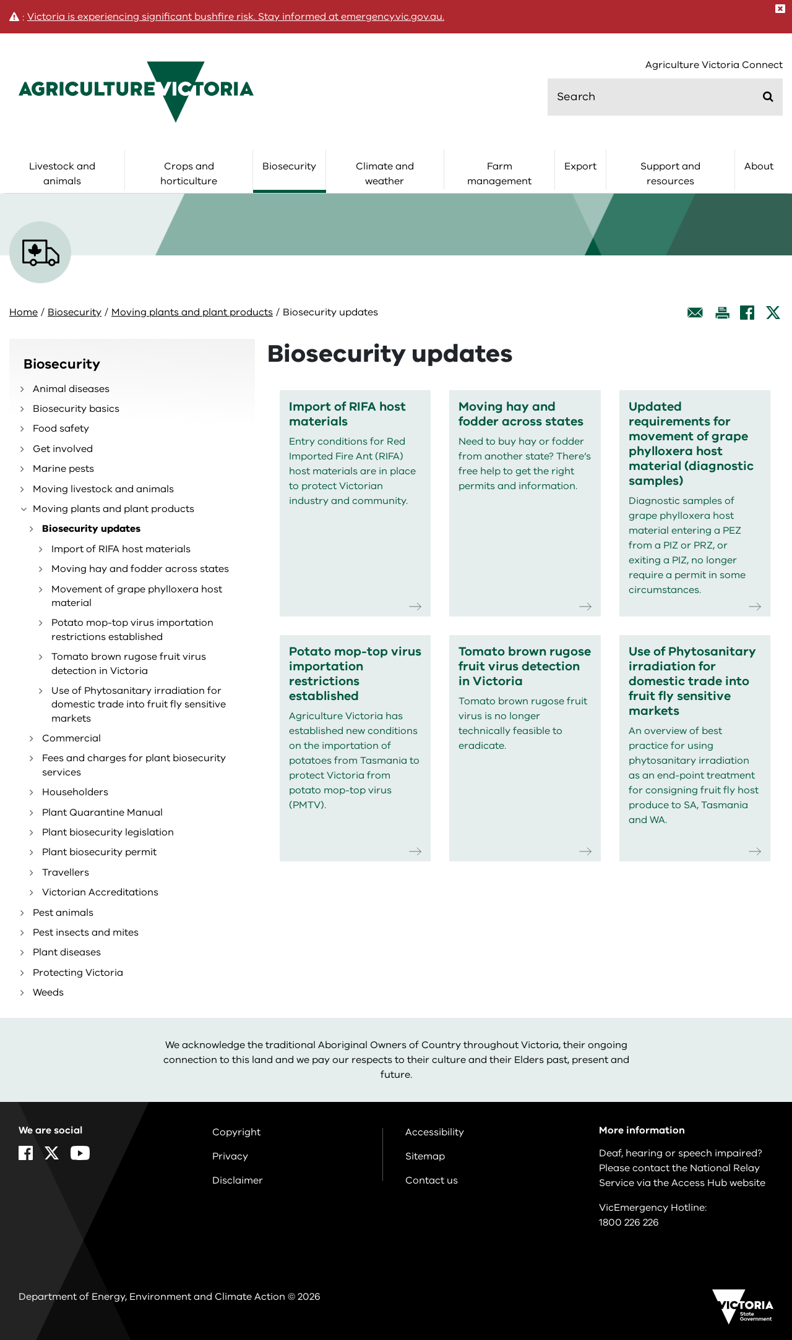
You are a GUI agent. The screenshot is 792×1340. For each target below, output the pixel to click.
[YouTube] (80, 1153)
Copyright (236, 1132)
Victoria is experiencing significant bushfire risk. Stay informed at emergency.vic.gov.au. (235, 16)
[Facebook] (747, 312)
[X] (773, 312)
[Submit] (768, 96)
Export (580, 166)
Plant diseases (67, 952)
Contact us (431, 1180)
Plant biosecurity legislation (108, 832)
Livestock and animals (62, 174)
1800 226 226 (629, 1222)
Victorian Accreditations (100, 892)
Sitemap (425, 1156)
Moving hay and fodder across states (140, 569)
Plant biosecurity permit (99, 852)
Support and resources (670, 174)
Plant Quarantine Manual (102, 812)
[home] (136, 91)
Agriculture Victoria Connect (714, 65)
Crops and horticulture (188, 174)
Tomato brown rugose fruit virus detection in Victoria (128, 663)
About (758, 166)
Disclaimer (237, 1180)
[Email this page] (695, 312)
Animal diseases (71, 389)
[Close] (780, 8)
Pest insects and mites (86, 932)
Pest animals (63, 913)
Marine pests (63, 469)
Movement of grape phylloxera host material (136, 596)
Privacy (230, 1156)
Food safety (61, 428)
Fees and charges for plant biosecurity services (134, 765)
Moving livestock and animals (103, 489)
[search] (665, 97)
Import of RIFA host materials (121, 549)
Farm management (499, 174)
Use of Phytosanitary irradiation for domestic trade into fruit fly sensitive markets (138, 704)
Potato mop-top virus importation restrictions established (132, 629)
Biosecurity (289, 166)
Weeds (48, 992)
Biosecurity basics (76, 409)
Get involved (63, 449)
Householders (75, 792)
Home (23, 312)
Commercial (71, 738)
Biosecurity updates (91, 529)
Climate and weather (385, 174)
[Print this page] (722, 312)
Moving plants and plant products (192, 312)
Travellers (65, 872)
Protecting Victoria (78, 972)
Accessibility (434, 1132)
